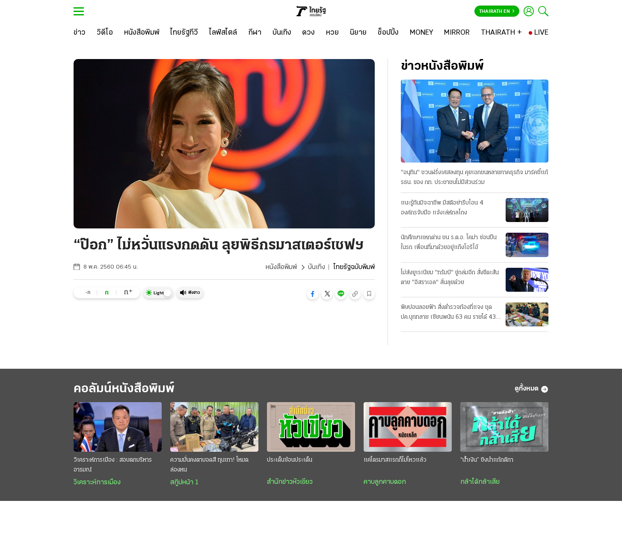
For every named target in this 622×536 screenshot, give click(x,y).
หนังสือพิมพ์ (281, 267)
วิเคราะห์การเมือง (97, 482)
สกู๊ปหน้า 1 (184, 482)
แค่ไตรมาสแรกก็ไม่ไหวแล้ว (395, 460)
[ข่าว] (80, 33)
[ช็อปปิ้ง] (388, 33)
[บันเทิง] (281, 33)
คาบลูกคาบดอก (385, 482)
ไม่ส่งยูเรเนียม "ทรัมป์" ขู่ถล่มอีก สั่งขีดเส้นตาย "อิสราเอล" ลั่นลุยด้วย (450, 277)
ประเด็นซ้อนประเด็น (289, 460)
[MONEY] (421, 33)
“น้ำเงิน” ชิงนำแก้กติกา (486, 460)
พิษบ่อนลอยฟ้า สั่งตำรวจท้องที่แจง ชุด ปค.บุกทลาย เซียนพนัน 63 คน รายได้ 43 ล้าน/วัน (448, 313)
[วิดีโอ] (105, 33)
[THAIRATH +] (501, 33)
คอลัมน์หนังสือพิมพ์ (124, 389)
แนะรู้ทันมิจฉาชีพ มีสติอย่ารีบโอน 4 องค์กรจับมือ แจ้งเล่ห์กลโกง (442, 208)
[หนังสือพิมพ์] (142, 33)
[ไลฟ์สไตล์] (223, 33)
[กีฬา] (254, 33)
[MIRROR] (457, 33)
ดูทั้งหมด (531, 389)
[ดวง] (308, 33)
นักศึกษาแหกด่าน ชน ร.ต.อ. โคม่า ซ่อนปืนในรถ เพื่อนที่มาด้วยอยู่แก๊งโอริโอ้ (449, 242)
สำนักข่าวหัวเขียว (290, 482)
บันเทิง (316, 267)
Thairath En (497, 11)
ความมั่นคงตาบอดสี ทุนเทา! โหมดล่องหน (209, 465)
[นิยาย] (358, 33)
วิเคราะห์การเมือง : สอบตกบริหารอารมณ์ (113, 465)
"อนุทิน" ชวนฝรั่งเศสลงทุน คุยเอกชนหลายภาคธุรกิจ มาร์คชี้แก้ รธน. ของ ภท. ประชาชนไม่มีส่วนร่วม (474, 177)
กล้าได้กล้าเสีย (480, 482)
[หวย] (332, 33)
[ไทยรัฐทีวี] (184, 33)
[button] (312, 293)
